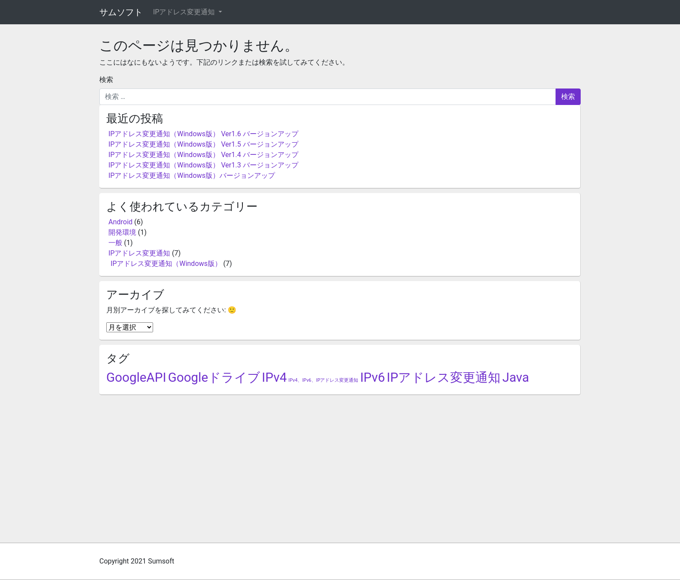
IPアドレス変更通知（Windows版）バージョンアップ (191, 175)
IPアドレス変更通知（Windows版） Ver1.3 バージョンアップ (203, 165)
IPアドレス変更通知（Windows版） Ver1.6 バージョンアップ (203, 134)
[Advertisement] (340, 464)
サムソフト (121, 12)
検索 (106, 79)
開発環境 (122, 232)
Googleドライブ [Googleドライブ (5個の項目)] (214, 377)
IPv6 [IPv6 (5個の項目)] (372, 377)
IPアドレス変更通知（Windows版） (166, 263)
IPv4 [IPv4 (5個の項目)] (274, 377)
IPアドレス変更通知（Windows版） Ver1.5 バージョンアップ (203, 144)
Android (120, 222)
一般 (115, 243)
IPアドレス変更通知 (184, 12)
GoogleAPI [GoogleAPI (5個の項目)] (136, 377)
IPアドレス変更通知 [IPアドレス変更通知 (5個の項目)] (443, 377)
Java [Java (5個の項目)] (515, 377)
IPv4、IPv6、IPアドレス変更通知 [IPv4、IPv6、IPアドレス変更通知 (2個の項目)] (323, 380)
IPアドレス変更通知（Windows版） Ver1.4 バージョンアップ (203, 155)
